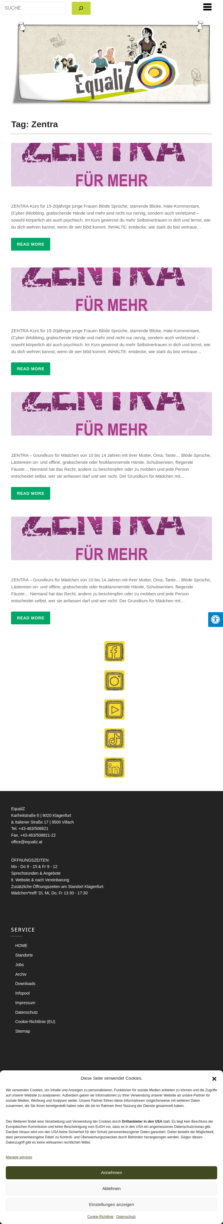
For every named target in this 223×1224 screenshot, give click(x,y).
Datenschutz (126, 1217)
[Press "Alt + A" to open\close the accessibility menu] (215, 619)
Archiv (20, 974)
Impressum (25, 1002)
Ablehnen (111, 1188)
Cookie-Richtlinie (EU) (35, 1021)
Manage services (19, 1157)
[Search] (81, 8)
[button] (214, 1078)
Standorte (24, 955)
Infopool (22, 993)
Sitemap (22, 1031)
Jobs (19, 964)
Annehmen (111, 1172)
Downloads (25, 983)
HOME (21, 945)
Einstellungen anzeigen (111, 1204)
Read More (30, 244)
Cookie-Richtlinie (100, 1217)
